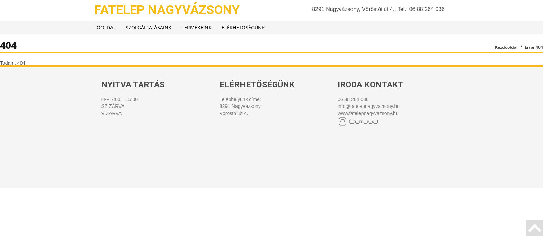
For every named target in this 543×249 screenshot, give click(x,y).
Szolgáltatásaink (148, 27)
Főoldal (105, 27)
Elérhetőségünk (243, 27)
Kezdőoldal (506, 47)
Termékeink (196, 27)
